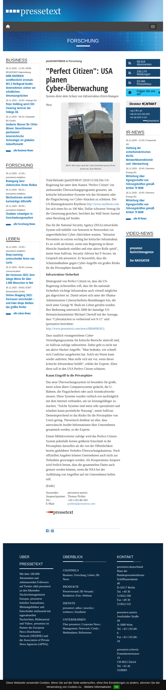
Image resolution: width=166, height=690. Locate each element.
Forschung (80, 575)
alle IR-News (140, 218)
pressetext (68, 608)
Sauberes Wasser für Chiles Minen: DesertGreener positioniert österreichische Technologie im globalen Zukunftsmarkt (22, 134)
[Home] (8, 26)
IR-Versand (86, 591)
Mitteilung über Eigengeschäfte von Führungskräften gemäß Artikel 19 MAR (140, 182)
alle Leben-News (22, 313)
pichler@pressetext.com (81, 503)
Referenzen (85, 632)
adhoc (78, 608)
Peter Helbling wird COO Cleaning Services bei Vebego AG (20, 108)
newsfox (88, 608)
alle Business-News (23, 150)
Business (68, 575)
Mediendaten (70, 632)
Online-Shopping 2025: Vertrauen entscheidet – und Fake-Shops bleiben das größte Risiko (20, 301)
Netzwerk (84, 628)
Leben (91, 575)
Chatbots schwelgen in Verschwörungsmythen (19, 216)
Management (70, 628)
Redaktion (68, 595)
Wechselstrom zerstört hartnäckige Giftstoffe (19, 199)
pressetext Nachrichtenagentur (142, 250)
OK (116, 686)
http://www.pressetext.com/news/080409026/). (75, 328)
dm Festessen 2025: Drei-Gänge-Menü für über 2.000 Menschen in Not (20, 279)
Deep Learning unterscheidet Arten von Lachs (20, 259)
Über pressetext (71, 624)
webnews (68, 611)
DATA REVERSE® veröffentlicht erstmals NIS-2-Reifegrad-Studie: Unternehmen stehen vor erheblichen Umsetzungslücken (21, 86)
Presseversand (71, 591)
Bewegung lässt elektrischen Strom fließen (21, 183)
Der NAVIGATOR (139, 260)
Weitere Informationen (97, 686)
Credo (94, 628)
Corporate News (91, 624)
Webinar (87, 595)
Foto (78, 595)
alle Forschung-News (24, 224)
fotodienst (80, 611)
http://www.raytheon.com (103, 204)
